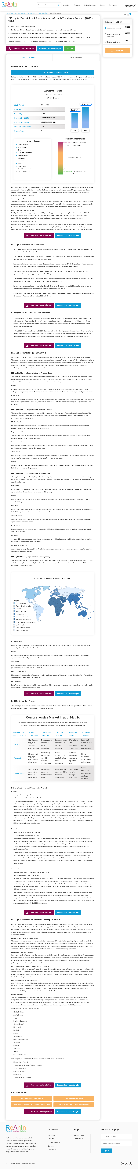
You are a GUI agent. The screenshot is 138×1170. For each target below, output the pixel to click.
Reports (77, 5)
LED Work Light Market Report (32, 1099)
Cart (126, 15)
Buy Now (70, 49)
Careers (102, 5)
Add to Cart (118, 50)
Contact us (52, 1150)
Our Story (66, 5)
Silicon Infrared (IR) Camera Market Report (74, 1105)
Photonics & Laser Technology (37, 13)
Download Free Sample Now (21, 48)
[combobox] (122, 21)
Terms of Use (79, 1139)
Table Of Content (76, 58)
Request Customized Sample (50, 49)
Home (8, 13)
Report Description (29, 58)
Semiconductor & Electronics (26, 13)
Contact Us (113, 5)
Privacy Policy (79, 1135)
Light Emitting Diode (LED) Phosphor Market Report (32, 1105)
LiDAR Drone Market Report (74, 1099)
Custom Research (89, 5)
